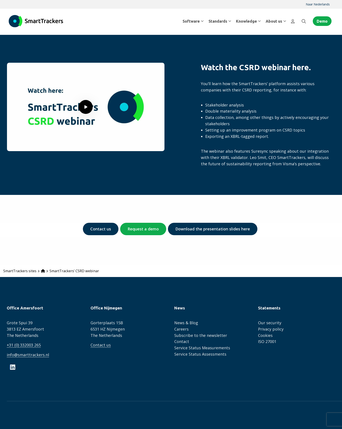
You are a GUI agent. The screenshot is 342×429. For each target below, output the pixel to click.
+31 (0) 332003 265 (24, 345)
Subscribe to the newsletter (200, 335)
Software (193, 21)
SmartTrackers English (36, 21)
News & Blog (186, 322)
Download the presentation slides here (212, 228)
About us (276, 21)
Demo (322, 21)
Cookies (265, 335)
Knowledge (248, 21)
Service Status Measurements (202, 347)
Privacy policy (271, 329)
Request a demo (143, 228)
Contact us (100, 228)
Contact (181, 341)
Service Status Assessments (200, 354)
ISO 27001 (267, 341)
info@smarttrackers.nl (28, 354)
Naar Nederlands (318, 4)
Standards (220, 21)
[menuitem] (317, 4)
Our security (269, 322)
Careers (181, 329)
